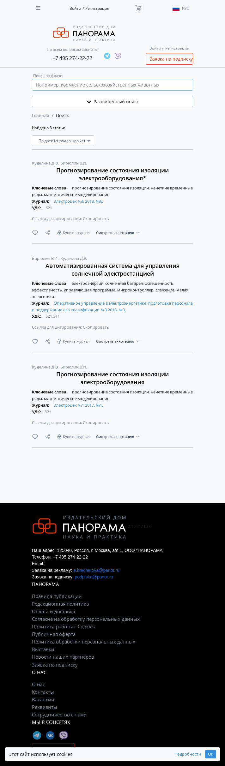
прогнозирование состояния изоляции (111, 188)
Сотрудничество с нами (59, 714)
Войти (75, 8)
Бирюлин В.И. (73, 163)
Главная (40, 115)
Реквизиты (44, 707)
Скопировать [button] (96, 218)
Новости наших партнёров (63, 657)
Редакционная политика (60, 604)
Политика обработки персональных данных (83, 641)
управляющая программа (90, 290)
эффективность (47, 290)
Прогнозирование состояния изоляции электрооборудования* (112, 174)
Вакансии (43, 699)
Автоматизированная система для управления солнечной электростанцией (112, 269)
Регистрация (97, 8)
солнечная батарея (124, 283)
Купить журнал (76, 232)
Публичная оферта (54, 634)
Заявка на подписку (171, 59)
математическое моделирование (76, 194)
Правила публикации (57, 596)
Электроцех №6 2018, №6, (78, 201)
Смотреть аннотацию (115, 232)
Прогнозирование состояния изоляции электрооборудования (112, 378)
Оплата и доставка (53, 611)
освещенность (159, 283)
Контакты (43, 692)
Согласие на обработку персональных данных (86, 619)
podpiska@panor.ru (94, 576)
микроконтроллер (136, 290)
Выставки (43, 649)
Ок (210, 754)
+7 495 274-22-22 (72, 58)
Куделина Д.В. (45, 163)
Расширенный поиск (113, 102)
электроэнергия (88, 283)
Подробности (187, 754)
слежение (165, 290)
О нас (38, 684)
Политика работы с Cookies (63, 626)
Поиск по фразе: (48, 75)
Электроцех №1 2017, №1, (78, 405)
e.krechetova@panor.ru (96, 570)
